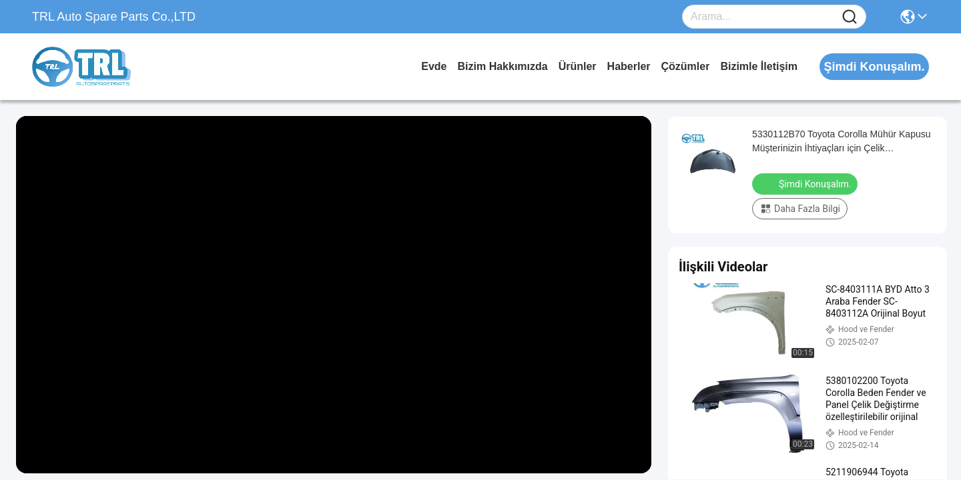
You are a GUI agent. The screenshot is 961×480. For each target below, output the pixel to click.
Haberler (629, 66)
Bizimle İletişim (758, 66)
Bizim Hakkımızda (503, 66)
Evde (433, 66)
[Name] (850, 17)
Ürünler (578, 66)
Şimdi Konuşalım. (806, 183)
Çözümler (685, 66)
